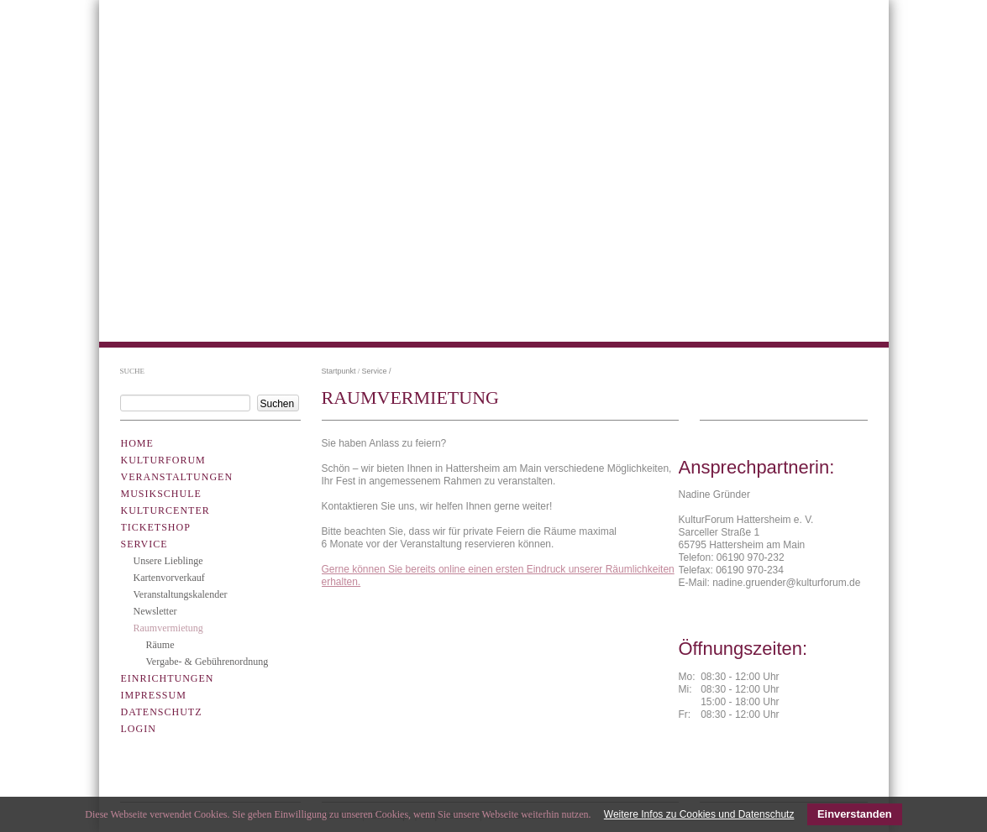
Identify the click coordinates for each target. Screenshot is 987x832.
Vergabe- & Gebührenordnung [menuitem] (207, 661)
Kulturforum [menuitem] (163, 460)
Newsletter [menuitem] (155, 611)
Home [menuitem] (137, 443)
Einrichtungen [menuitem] (167, 678)
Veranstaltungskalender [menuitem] (181, 594)
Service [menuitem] (144, 544)
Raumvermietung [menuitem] (168, 628)
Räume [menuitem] (160, 645)
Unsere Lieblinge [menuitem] (168, 561)
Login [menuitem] (138, 729)
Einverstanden (854, 814)
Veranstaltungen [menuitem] (177, 477)
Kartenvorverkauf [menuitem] (169, 577)
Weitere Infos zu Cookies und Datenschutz (699, 814)
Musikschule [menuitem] (161, 494)
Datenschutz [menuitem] (161, 712)
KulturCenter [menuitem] (165, 510)
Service (374, 371)
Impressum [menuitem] (153, 695)
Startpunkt (339, 371)
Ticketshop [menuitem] (156, 527)
